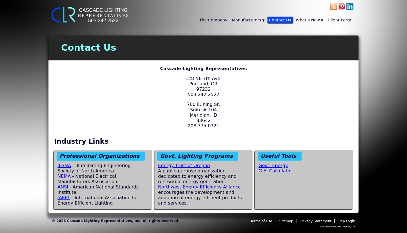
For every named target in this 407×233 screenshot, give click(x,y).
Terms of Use (261, 221)
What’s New (308, 20)
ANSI (62, 187)
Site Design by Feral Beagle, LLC (338, 226)
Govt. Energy (273, 165)
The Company (213, 20)
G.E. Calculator (275, 171)
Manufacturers (246, 20)
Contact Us (280, 20)
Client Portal (340, 20)
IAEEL (63, 197)
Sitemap (286, 221)
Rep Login (347, 221)
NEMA (64, 176)
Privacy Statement (315, 221)
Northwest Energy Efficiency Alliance (199, 187)
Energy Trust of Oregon (184, 165)
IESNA (64, 165)
